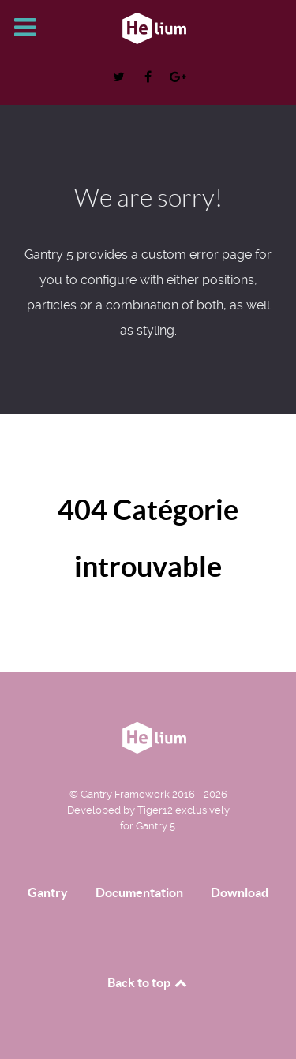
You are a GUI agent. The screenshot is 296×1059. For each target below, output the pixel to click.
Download (239, 892)
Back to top (148, 982)
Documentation (139, 892)
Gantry (48, 892)
